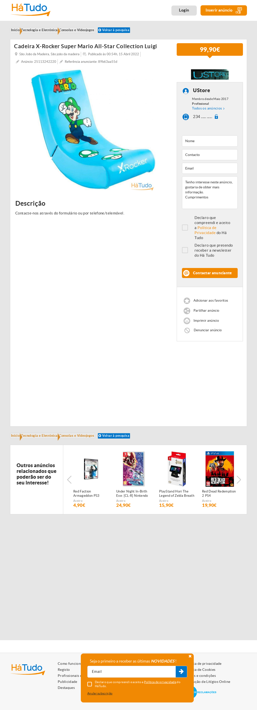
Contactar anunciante (212, 283)
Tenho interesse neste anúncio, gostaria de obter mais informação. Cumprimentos (210, 202)
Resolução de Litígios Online (207, 682)
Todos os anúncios (207, 118)
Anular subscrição (99, 693)
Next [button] (240, 500)
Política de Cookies (200, 670)
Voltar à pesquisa (32, 39)
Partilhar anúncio (206, 321)
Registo (64, 670)
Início (18, 447)
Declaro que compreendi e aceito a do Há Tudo (212, 238)
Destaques (66, 688)
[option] (93, 139)
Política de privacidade (203, 664)
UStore (201, 100)
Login (184, 10)
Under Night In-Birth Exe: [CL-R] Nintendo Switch (132, 514)
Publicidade (67, 682)
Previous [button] (69, 500)
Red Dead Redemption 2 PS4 (219, 514)
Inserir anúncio (224, 10)
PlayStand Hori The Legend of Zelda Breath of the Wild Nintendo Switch (176, 514)
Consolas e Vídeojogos (89, 447)
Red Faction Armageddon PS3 (86, 514)
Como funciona (70, 664)
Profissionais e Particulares (80, 676)
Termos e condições (200, 676)
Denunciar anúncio (208, 340)
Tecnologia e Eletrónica (47, 447)
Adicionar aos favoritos (211, 311)
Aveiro (78, 520)
